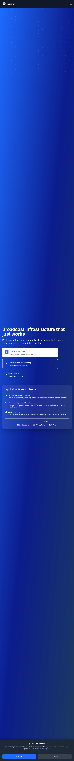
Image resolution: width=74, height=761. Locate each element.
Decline (54, 756)
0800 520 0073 (15, 376)
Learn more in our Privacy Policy (41, 748)
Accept (19, 756)
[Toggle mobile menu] (71, 3)
